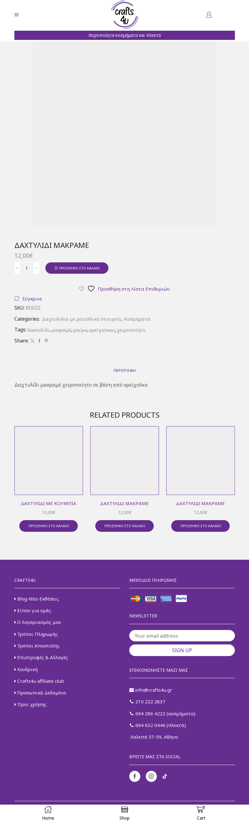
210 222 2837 (148, 704)
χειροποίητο (134, 330)
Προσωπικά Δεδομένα (41, 698)
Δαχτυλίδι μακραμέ (124, 504)
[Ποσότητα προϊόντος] (27, 268)
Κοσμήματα (140, 319)
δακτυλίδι (39, 330)
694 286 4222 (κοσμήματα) (163, 717)
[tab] (124, 371)
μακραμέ (62, 330)
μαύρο (82, 330)
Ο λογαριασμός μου (38, 625)
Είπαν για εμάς (33, 613)
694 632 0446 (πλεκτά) (158, 729)
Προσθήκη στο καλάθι (81, 267)
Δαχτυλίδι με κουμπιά (49, 504)
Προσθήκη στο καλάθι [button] (48, 527)
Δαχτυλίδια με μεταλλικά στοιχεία (83, 319)
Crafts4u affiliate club (40, 686)
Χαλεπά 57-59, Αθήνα (154, 741)
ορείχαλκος (104, 330)
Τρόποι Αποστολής (38, 649)
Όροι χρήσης (31, 710)
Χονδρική (26, 673)
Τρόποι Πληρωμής (37, 637)
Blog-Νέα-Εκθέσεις (37, 600)
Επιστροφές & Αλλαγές (41, 661)
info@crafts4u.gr (151, 692)
